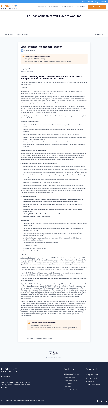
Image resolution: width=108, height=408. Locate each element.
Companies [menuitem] (42, 7)
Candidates (68, 383)
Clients (90, 2)
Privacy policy (49, 357)
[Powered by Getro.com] (54, 353)
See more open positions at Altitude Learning (39, 338)
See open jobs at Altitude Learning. (35, 59)
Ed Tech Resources (70, 380)
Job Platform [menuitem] (81, 7)
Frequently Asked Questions (74, 390)
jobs (9, 34)
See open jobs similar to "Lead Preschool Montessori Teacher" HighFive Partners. (48, 61)
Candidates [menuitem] (53, 7)
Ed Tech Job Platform (71, 374)
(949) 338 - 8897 (92, 375)
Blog (96, 2)
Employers (67, 387)
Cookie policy (57, 357)
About (84, 2)
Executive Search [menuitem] (67, 7)
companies (22, 34)
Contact (103, 2)
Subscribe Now (97, 7)
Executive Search (70, 377)
